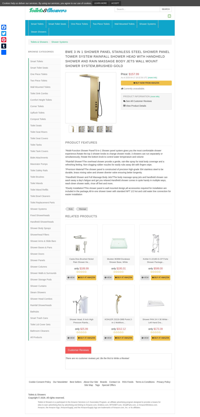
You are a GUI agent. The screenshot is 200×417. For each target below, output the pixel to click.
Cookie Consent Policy (40, 382)
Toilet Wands (36, 183)
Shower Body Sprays (40, 228)
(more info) (152, 78)
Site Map (88, 385)
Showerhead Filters (39, 234)
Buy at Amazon (86, 277)
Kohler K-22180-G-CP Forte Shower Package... (155, 260)
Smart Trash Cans (39, 318)
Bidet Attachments (39, 157)
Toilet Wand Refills (39, 189)
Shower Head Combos (41, 299)
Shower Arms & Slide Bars (43, 241)
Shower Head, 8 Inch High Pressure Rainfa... (81, 321)
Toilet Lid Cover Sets (40, 324)
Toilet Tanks (36, 145)
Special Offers (109, 385)
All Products (36, 337)
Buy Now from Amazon (146, 83)
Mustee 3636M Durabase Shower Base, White (118, 260)
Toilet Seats (36, 125)
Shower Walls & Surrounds (43, 273)
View (71, 277)
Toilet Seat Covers (39, 138)
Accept (115, 3)
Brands (103, 382)
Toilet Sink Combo (39, 93)
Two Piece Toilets (101, 24)
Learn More (100, 3)
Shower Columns (38, 266)
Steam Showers (38, 32)
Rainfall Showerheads (41, 305)
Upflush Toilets (37, 112)
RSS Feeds (127, 382)
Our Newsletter (60, 382)
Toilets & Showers (39, 42)
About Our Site (91, 382)
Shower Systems (147, 24)
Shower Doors (37, 254)
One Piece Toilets (79, 24)
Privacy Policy (163, 382)
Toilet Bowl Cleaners (40, 196)
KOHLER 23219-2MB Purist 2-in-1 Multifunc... (118, 321)
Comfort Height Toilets (41, 100)
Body (71, 209)
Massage (82, 209)
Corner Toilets (37, 106)
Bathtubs (34, 311)
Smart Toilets (37, 24)
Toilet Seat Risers (38, 132)
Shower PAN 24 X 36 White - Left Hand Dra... (155, 321)
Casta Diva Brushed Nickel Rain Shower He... (81, 260)
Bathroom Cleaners (39, 331)
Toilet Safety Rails (39, 170)
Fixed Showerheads (40, 215)
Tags (97, 385)
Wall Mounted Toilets (125, 24)
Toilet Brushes (37, 177)
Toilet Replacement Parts (42, 202)
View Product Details (134, 106)
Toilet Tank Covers (39, 151)
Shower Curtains (38, 286)
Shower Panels (37, 260)
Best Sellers (76, 382)
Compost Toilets (38, 119)
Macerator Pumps (39, 164)
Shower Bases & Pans (41, 247)
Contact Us (114, 382)
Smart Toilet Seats (57, 24)
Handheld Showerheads (42, 222)
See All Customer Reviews (137, 101)
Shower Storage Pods (41, 279)
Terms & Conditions (145, 382)
